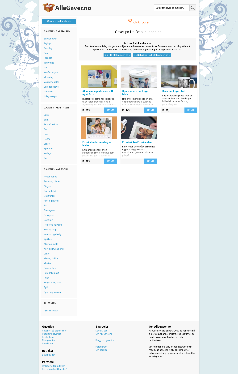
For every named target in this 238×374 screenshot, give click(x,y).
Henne (47, 139)
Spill (46, 287)
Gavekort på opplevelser (54, 330)
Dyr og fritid (50, 191)
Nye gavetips (48, 340)
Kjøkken (48, 239)
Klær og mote (51, 244)
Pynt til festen (51, 310)
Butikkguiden (48, 354)
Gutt (46, 129)
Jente (47, 143)
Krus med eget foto (174, 91)
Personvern (101, 346)
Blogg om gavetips (105, 340)
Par (45, 158)
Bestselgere (48, 337)
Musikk (47, 263)
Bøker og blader (52, 181)
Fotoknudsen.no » (117, 55)
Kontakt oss (101, 330)
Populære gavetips (51, 334)
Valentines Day (51, 82)
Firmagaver (49, 210)
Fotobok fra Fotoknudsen (137, 142)
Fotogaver (49, 215)
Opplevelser (50, 268)
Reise (47, 277)
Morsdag (48, 77)
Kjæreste (48, 148)
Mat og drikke (51, 258)
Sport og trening (52, 292)
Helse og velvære (53, 224)
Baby (46, 114)
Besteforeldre (51, 124)
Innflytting (49, 62)
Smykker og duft (52, 282)
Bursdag (48, 48)
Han (46, 134)
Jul (45, 67)
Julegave (48, 91)
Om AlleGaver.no (104, 334)
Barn (46, 119)
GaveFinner (48, 343)
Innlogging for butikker (53, 366)
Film (46, 205)
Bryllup (47, 43)
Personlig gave (51, 272)
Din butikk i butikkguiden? (54, 369)
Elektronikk (49, 195)
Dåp (46, 53)
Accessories (50, 176)
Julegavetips (50, 96)
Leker (47, 253)
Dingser (48, 186)
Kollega (47, 153)
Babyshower (50, 38)
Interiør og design (53, 234)
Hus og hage (50, 229)
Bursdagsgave (51, 86)
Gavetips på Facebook (59, 21)
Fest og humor (51, 200)
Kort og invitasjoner (54, 248)
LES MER (110, 110)
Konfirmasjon (51, 72)
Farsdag (48, 57)
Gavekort (48, 220)
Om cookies (101, 350)
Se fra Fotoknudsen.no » (152, 55)
